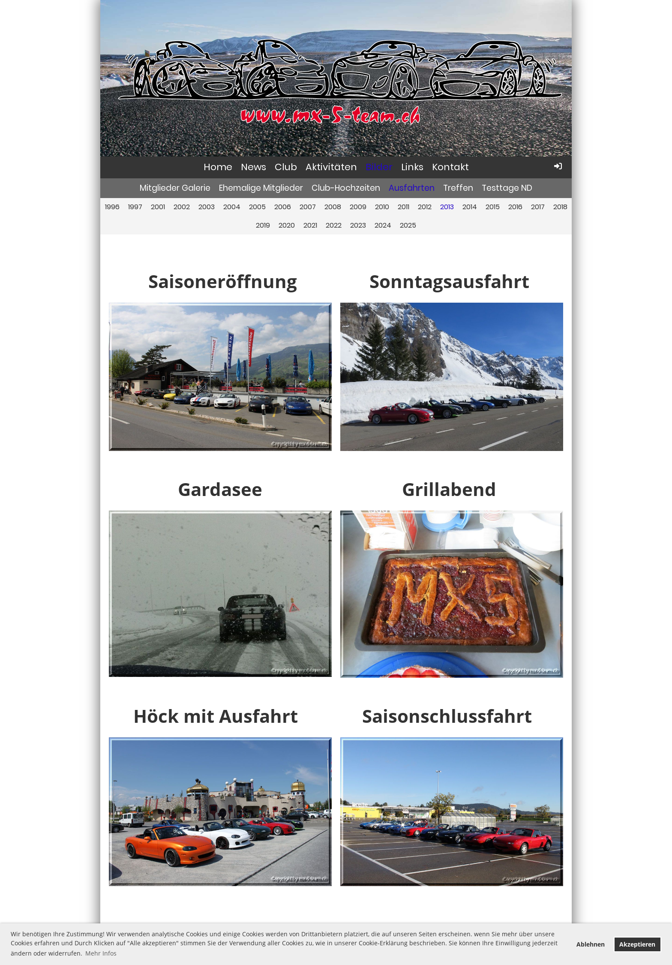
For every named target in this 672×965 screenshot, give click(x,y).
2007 (308, 207)
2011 (403, 207)
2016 (515, 207)
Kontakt (450, 167)
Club (286, 167)
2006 (282, 207)
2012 (425, 207)
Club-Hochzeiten (346, 188)
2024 (383, 225)
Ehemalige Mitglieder (261, 188)
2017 (538, 207)
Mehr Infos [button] (101, 953)
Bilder (379, 167)
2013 (447, 207)
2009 (358, 207)
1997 (135, 207)
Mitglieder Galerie (175, 188)
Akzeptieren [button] (637, 944)
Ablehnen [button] (590, 944)
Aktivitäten (331, 167)
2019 (263, 225)
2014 (469, 207)
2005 (257, 207)
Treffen (458, 188)
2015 (493, 207)
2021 (310, 225)
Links (412, 167)
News (253, 167)
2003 (206, 207)
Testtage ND (507, 188)
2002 (182, 207)
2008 (332, 207)
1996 (112, 207)
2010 (382, 207)
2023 (358, 225)
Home (218, 167)
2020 (287, 225)
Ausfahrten (412, 188)
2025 (408, 225)
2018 (560, 207)
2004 (231, 207)
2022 (334, 225)
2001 (158, 207)
